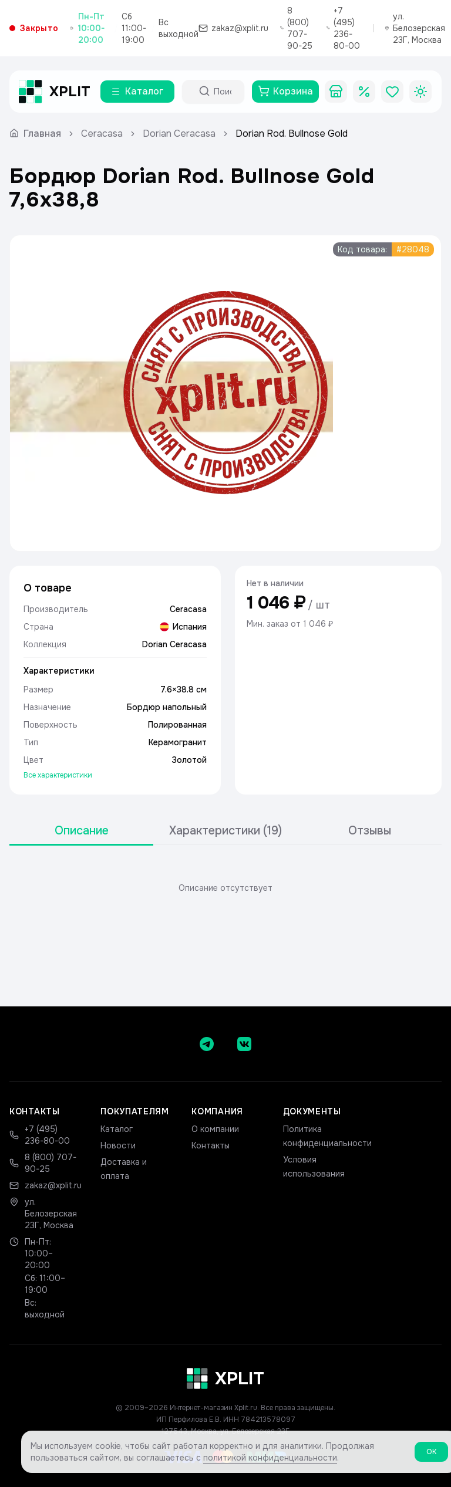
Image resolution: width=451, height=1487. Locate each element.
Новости (118, 1145)
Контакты (210, 1145)
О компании (215, 1129)
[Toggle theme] (420, 91)
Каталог (116, 1129)
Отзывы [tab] (369, 830)
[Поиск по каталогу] (223, 91)
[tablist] (225, 831)
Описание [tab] (82, 830)
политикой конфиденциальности (270, 1462)
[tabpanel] (225, 888)
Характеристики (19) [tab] (225, 830)
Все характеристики (57, 775)
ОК (431, 1456)
